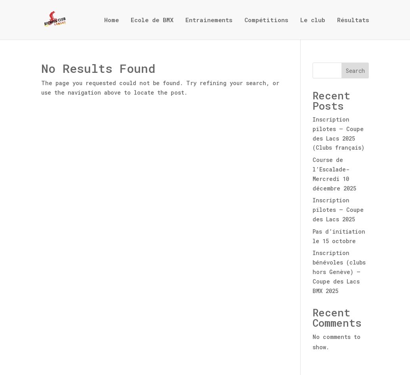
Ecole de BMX (152, 20)
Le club (312, 20)
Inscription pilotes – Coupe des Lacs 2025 (338, 209)
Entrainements (209, 20)
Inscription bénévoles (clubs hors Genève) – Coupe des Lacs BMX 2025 (339, 271)
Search (355, 70)
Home (111, 20)
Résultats (353, 20)
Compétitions (266, 20)
